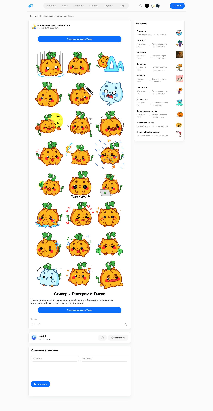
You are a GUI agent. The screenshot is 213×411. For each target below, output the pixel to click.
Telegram (34, 16)
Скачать (94, 5)
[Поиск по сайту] (140, 5)
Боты (65, 5)
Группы (108, 5)
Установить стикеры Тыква (79, 39)
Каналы (51, 5)
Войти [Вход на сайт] (177, 5)
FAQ (122, 5)
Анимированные (58, 16)
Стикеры (79, 5)
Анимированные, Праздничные (53, 25)
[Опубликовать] (147, 6)
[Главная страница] (30, 6)
